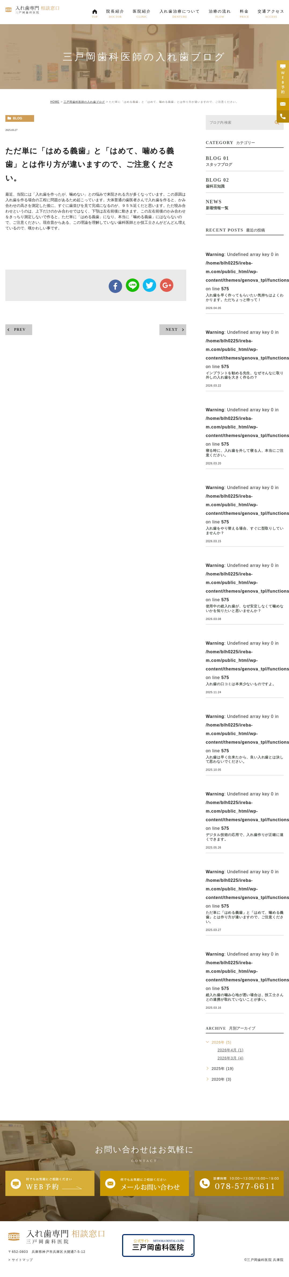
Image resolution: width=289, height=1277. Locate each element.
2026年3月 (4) (231, 1058)
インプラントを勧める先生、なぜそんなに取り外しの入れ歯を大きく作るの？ (245, 375)
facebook (115, 286)
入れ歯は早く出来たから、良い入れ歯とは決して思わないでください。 (245, 759)
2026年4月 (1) (231, 1050)
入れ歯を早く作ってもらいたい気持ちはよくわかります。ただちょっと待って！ (245, 297)
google (166, 285)
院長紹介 (115, 15)
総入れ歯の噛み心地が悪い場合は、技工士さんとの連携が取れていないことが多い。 (245, 997)
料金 (244, 15)
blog (17, 118)
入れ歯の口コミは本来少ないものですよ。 (241, 684)
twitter (149, 285)
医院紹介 (142, 15)
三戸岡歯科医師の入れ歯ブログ (84, 101)
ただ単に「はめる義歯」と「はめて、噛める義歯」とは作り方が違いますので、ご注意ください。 (245, 917)
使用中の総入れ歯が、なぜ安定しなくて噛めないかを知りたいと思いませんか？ (245, 608)
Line (132, 285)
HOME (54, 101)
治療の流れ (220, 15)
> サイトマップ (20, 1260)
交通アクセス (271, 15)
